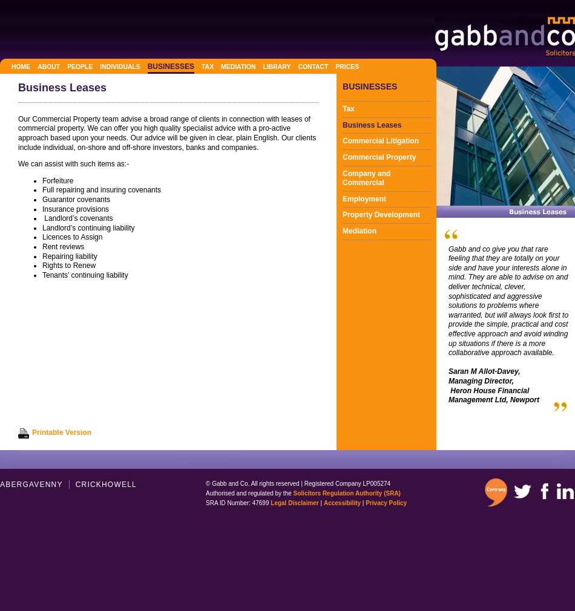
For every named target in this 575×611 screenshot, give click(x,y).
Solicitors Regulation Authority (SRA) (347, 493)
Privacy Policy (386, 503)
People (80, 67)
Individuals (120, 67)
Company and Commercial (366, 178)
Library (277, 67)
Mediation (238, 67)
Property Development (381, 215)
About (49, 67)
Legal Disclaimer (294, 503)
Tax (208, 67)
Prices (347, 67)
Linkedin (565, 491)
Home (21, 67)
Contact (313, 67)
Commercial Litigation (381, 141)
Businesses (171, 66)
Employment (364, 199)
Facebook (544, 491)
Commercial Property (379, 157)
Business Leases (372, 125)
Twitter (522, 491)
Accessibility (342, 503)
